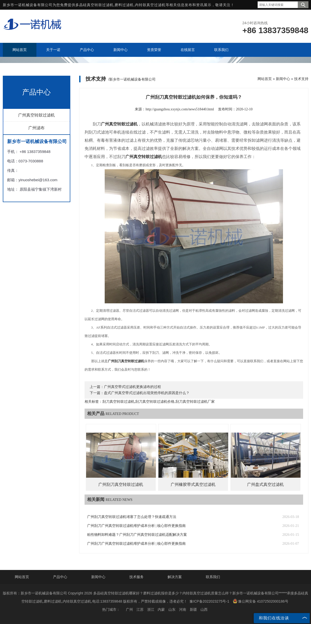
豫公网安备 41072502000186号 (260, 601)
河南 (182, 609)
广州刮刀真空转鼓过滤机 (120, 484)
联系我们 (213, 577)
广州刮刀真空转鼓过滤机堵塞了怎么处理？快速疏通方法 (131, 517)
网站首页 (265, 79)
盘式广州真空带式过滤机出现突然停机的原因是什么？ (147, 393)
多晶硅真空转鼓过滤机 (94, 5)
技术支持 (301, 79)
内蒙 (161, 609)
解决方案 (175, 577)
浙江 (150, 609)
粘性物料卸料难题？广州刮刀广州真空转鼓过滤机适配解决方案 (137, 535)
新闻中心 (283, 79)
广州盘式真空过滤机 (265, 484)
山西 (204, 609)
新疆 (193, 609)
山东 (171, 609)
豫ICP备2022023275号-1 (209, 601)
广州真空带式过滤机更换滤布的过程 (132, 387)
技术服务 (136, 577)
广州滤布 (36, 128)
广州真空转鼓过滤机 (36, 115)
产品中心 (60, 577)
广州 (129, 609)
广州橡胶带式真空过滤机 (193, 484)
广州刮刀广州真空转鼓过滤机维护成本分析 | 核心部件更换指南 (136, 526)
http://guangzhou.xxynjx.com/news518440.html (179, 109)
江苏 (140, 609)
